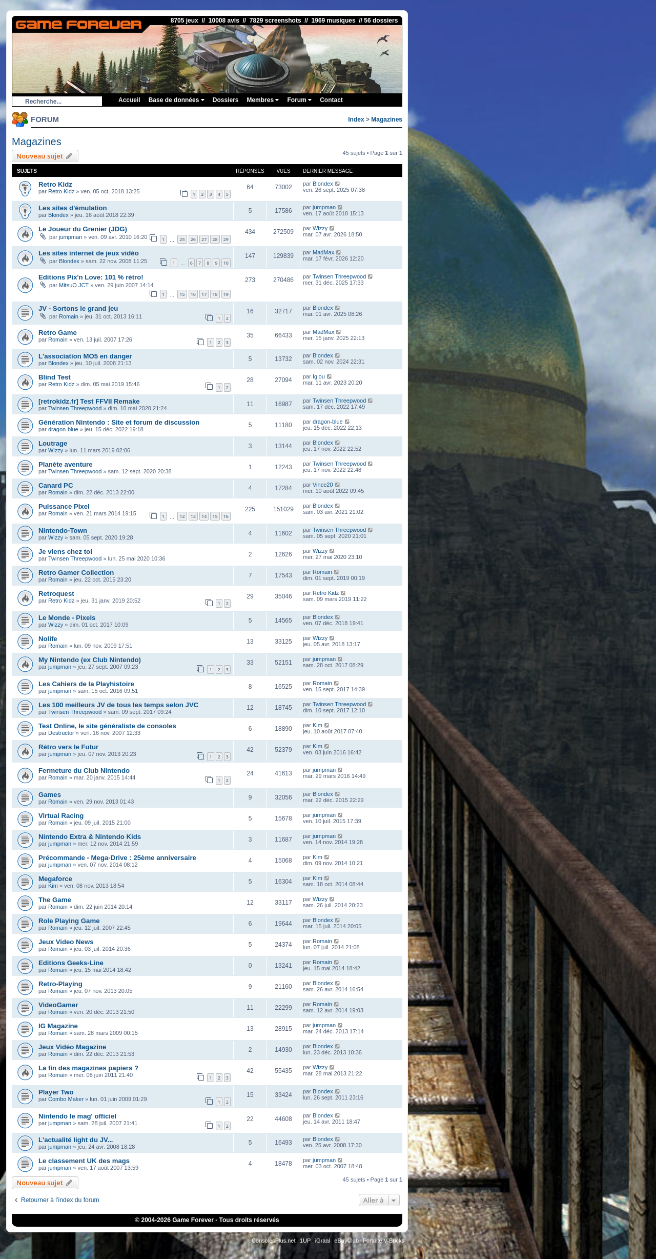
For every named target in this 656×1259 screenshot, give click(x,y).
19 (226, 294)
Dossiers (226, 100)
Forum (299, 100)
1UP (305, 1240)
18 (214, 294)
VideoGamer (58, 1005)
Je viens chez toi (65, 551)
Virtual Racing (61, 816)
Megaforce (55, 879)
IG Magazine (58, 1026)
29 (226, 239)
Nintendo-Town (62, 530)
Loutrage (52, 443)
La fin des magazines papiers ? (88, 1068)
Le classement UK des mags (84, 1161)
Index (356, 119)
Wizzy (320, 228)
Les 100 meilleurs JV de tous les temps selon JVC (118, 705)
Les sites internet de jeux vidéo (88, 253)
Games (49, 794)
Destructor (61, 733)
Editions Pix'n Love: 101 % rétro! (91, 277)
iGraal (322, 1240)
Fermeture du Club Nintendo (84, 770)
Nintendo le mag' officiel (77, 1116)
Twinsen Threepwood (339, 276)
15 (181, 294)
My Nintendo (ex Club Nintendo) (89, 660)
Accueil (129, 100)
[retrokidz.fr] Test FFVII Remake (89, 401)
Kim (317, 725)
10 (226, 262)
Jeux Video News (66, 942)
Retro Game (57, 332)
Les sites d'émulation (72, 208)
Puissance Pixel (64, 506)
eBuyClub (346, 1240)
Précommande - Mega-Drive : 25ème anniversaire (117, 858)
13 (193, 516)
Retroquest (56, 593)
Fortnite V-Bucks (383, 1240)
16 (193, 294)
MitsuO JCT (74, 285)
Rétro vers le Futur (68, 747)
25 (181, 239)
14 (204, 516)
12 (181, 516)
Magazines (386, 119)
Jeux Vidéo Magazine (72, 1047)
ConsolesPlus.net (274, 1240)
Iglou (319, 376)
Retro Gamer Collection (76, 572)
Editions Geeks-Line (71, 963)
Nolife (47, 639)
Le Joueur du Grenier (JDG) (82, 229)
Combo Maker (66, 1099)
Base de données (176, 100)
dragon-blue (63, 429)
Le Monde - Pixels (66, 618)
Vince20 (323, 485)
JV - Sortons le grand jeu (78, 308)
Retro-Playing (60, 984)
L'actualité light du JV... (75, 1140)
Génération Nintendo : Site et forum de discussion (118, 422)
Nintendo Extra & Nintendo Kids (89, 837)
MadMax (323, 252)
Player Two (56, 1092)
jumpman (324, 207)
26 (193, 239)
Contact (331, 100)
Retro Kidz (55, 184)
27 (204, 239)
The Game (54, 900)
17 (204, 294)
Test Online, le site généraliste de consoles (107, 726)
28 (214, 239)
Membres (263, 100)
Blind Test (54, 377)
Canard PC (55, 485)
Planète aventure (65, 464)
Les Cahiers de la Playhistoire (86, 684)
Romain (68, 316)
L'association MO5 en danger (85, 356)
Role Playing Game (68, 921)
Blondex (323, 184)
